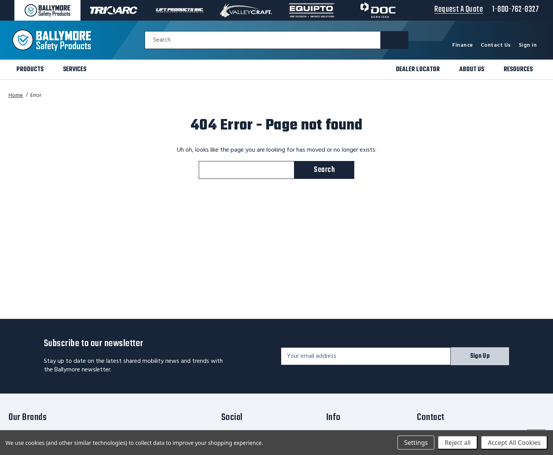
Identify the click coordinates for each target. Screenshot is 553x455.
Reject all (457, 442)
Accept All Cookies (514, 442)
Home (16, 95)
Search (162, 40)
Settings (416, 442)
